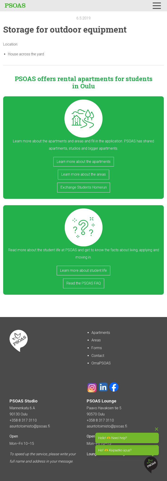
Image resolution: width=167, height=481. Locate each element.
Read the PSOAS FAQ (83, 283)
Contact (97, 355)
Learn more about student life (83, 270)
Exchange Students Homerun (84, 187)
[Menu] (156, 5)
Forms (96, 348)
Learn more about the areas (83, 174)
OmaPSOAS (101, 363)
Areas (96, 340)
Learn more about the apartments (84, 161)
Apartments (100, 332)
